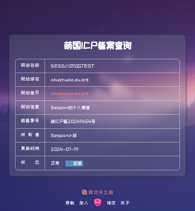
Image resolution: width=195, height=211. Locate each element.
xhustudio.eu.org (69, 93)
